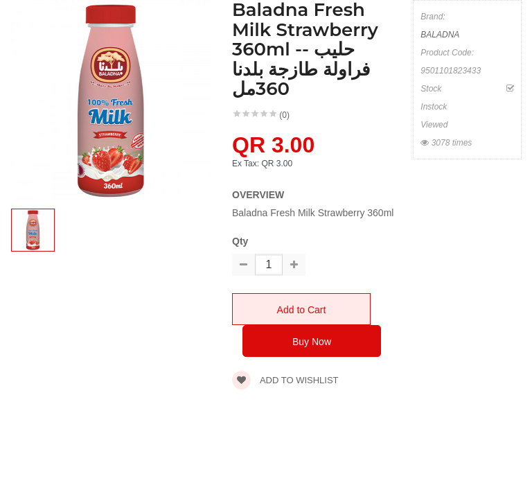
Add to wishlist (285, 380)
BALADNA (439, 35)
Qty (240, 241)
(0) (284, 115)
